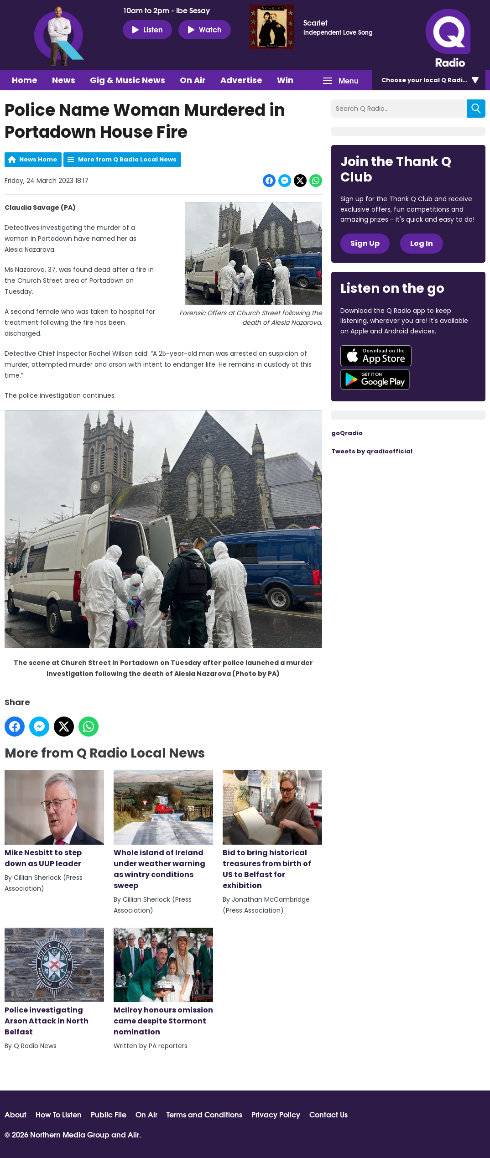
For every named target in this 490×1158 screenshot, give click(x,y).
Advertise (241, 80)
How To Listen (59, 1114)
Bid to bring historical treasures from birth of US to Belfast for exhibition (272, 830)
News (63, 80)
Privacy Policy (275, 1114)
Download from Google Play (375, 379)
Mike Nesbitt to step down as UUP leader (54, 819)
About (15, 1114)
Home (24, 80)
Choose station (433, 80)
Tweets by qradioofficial (371, 451)
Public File (108, 1114)
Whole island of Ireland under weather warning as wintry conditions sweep (163, 830)
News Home (38, 159)
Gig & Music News (127, 80)
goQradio (347, 433)
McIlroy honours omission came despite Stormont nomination (163, 983)
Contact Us (328, 1114)
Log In (421, 243)
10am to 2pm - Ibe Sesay (166, 10)
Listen (147, 29)
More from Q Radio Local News (127, 159)
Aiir (133, 1134)
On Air (193, 80)
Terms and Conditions (204, 1114)
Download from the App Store (376, 355)
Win (285, 80)
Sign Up (365, 243)
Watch (205, 29)
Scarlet (315, 22)
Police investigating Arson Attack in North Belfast (54, 983)
